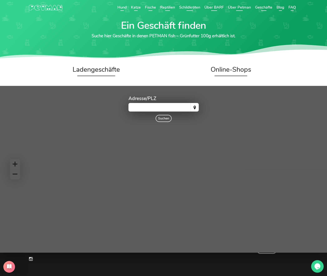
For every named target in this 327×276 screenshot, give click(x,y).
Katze (136, 7)
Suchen (163, 118)
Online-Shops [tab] (231, 69)
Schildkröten (189, 7)
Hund (122, 7)
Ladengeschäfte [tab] (96, 69)
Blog (280, 7)
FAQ (292, 7)
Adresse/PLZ (142, 98)
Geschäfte (263, 7)
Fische (150, 7)
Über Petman (239, 7)
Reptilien (167, 7)
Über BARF (214, 7)
